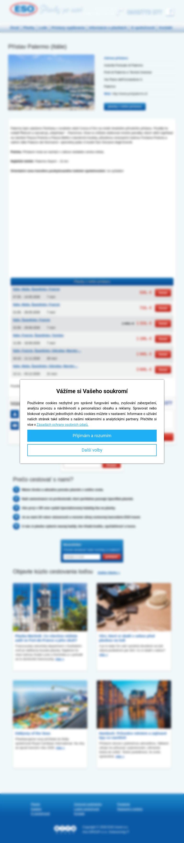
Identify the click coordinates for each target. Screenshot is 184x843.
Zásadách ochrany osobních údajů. (63, 425)
